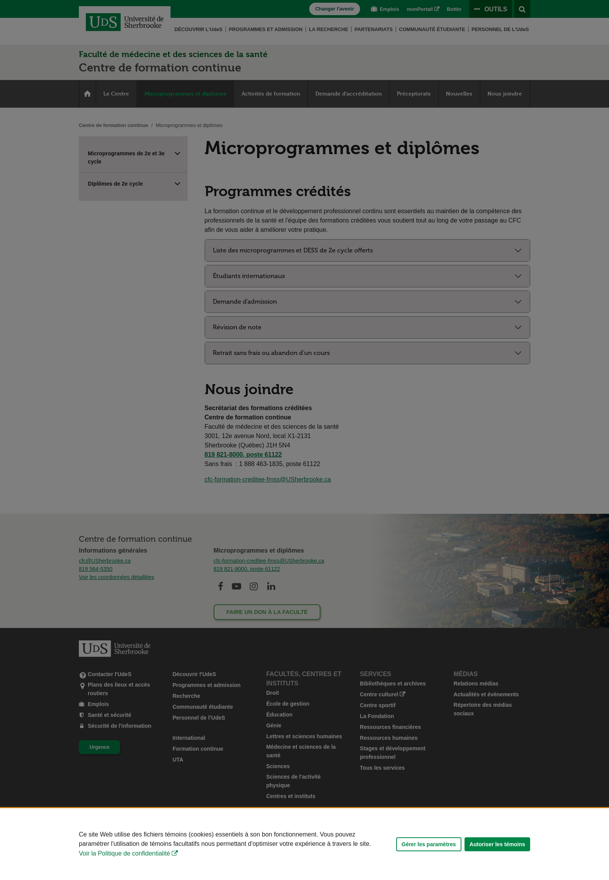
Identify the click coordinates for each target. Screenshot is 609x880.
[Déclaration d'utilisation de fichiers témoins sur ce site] (304, 844)
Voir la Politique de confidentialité (124, 853)
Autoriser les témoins (497, 844)
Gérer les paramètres (429, 844)
